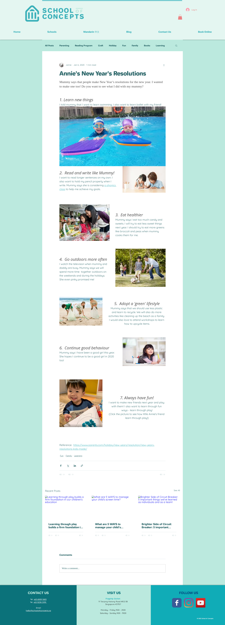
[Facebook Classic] (177, 603)
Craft (100, 45)
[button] (180, 17)
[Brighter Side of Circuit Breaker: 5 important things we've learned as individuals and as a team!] (159, 507)
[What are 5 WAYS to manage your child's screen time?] (112, 507)
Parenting (64, 45)
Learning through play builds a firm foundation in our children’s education (65, 526)
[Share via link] (82, 465)
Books (147, 45)
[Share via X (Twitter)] (67, 465)
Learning (160, 45)
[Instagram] (188, 603)
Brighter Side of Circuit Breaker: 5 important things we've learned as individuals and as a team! (158, 526)
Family (135, 45)
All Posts (49, 45)
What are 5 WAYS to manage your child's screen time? (108, 526)
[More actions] (164, 65)
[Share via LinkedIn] (74, 465)
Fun (124, 45)
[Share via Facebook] (60, 465)
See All (177, 490)
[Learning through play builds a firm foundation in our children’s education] (66, 507)
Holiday (113, 45)
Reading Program (83, 45)
